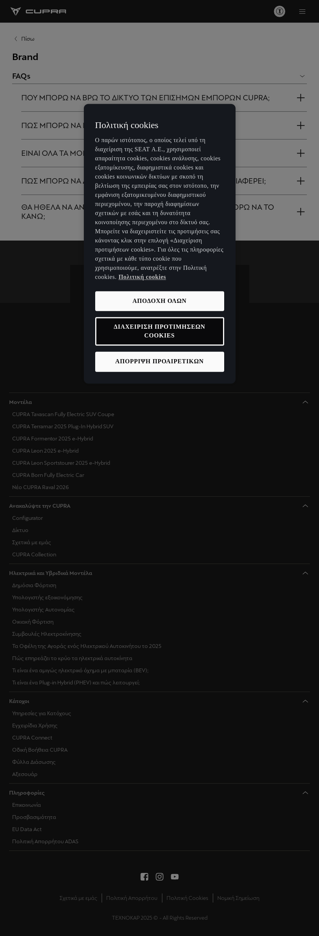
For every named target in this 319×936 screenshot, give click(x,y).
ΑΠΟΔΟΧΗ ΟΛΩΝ (159, 301)
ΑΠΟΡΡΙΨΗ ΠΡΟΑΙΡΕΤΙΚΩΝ (159, 361)
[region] (160, 243)
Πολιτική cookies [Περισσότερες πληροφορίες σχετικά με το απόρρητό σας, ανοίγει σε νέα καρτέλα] (142, 277)
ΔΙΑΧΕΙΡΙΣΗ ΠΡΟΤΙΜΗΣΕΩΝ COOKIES (159, 331)
